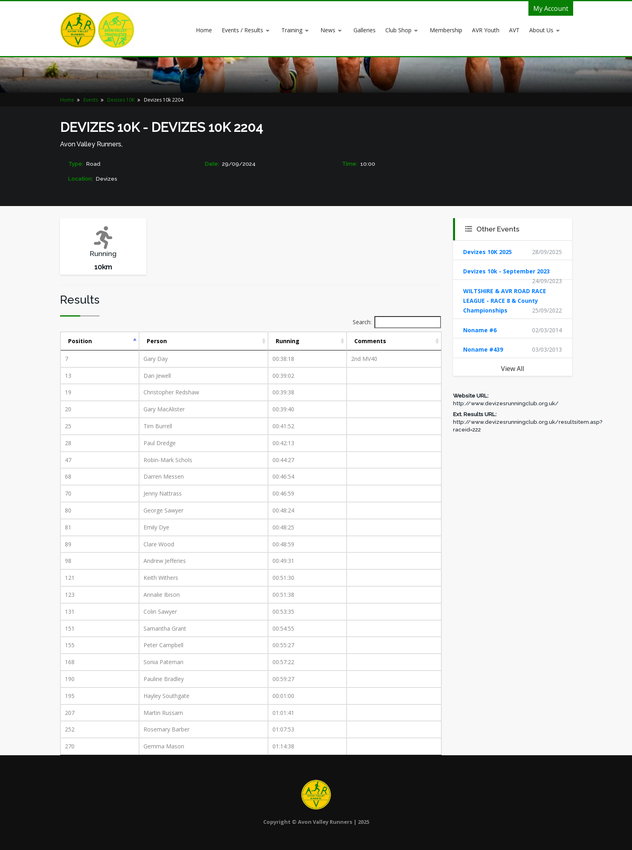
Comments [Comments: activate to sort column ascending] (370, 341)
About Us (541, 30)
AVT (514, 30)
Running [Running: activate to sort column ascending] (287, 341)
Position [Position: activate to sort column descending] (80, 341)
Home (204, 30)
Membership (446, 30)
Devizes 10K (121, 99)
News (327, 30)
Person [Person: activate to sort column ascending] (157, 341)
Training (291, 30)
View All (512, 368)
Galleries (364, 30)
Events (90, 99)
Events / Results (242, 30)
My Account (550, 8)
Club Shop (398, 30)
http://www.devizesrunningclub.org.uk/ (506, 403)
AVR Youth (485, 30)
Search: (397, 322)
